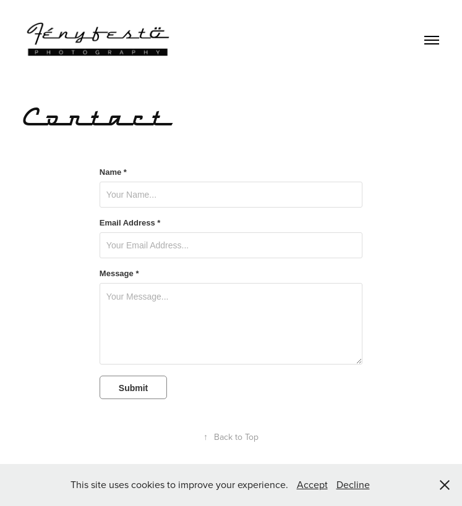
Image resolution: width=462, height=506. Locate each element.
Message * (119, 273)
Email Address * (130, 223)
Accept (312, 484)
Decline (353, 484)
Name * (113, 172)
